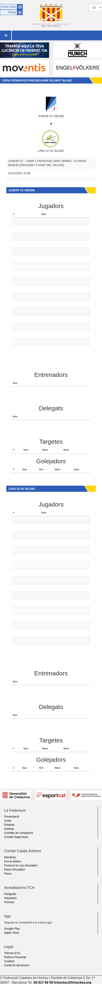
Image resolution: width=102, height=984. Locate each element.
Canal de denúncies (16, 965)
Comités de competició (18, 832)
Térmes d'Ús (12, 953)
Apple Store (11, 932)
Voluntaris (10, 898)
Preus (8, 873)
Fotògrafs (10, 894)
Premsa (9, 902)
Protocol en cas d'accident (20, 865)
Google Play (12, 928)
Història (9, 828)
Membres (10, 857)
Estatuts (9, 824)
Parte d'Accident (14, 869)
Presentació (11, 816)
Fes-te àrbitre (12, 861)
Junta (7, 820)
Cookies (9, 961)
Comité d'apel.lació (16, 837)
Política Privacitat (15, 957)
